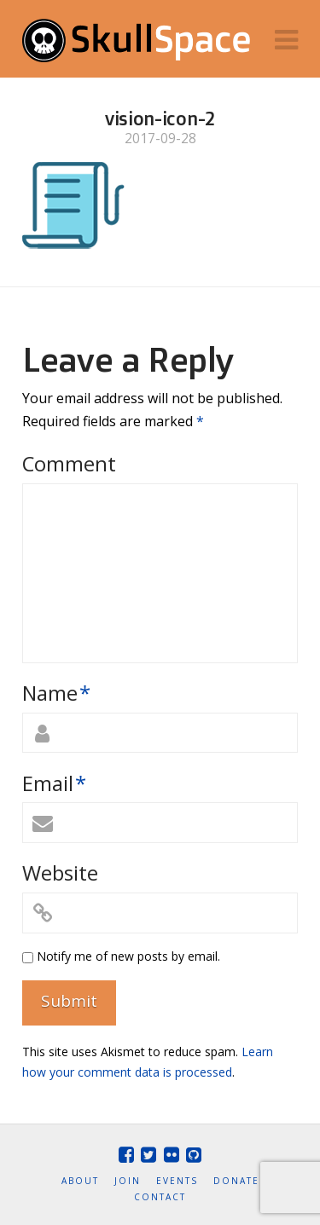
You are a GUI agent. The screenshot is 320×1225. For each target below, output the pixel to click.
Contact (160, 1197)
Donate (236, 1181)
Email (54, 783)
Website (60, 872)
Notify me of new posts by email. (128, 956)
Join (127, 1181)
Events (177, 1181)
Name (56, 693)
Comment (69, 463)
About (80, 1181)
